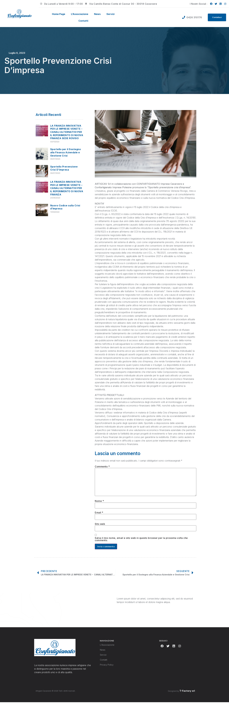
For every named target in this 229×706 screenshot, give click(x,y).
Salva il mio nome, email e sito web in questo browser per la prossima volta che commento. (141, 542)
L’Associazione (79, 14)
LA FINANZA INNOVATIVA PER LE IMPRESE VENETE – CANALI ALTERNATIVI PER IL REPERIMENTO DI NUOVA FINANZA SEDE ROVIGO (66, 132)
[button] (216, 17)
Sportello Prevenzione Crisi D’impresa (64, 168)
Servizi (110, 14)
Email (99, 515)
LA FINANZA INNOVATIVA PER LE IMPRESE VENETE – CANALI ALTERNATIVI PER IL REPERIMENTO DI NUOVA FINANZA (66, 188)
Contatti (83, 20)
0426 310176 (193, 17)
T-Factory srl (187, 694)
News (97, 14)
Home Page (58, 14)
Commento (102, 466)
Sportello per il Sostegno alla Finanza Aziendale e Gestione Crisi (65, 152)
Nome (99, 503)
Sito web (100, 527)
